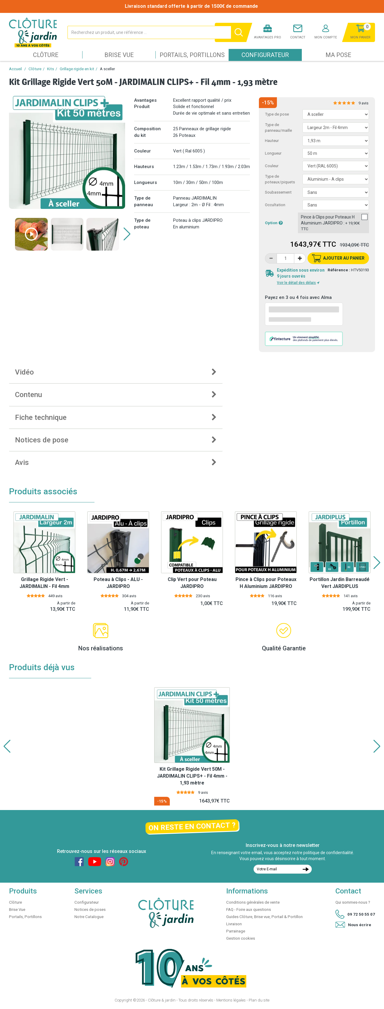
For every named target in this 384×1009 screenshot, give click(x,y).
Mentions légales (231, 1000)
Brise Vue (119, 55)
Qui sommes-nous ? (352, 902)
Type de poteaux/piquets (280, 179)
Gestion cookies (240, 938)
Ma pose (338, 55)
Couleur (271, 166)
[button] (127, 234)
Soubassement (278, 192)
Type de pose (277, 114)
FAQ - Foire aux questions (248, 909)
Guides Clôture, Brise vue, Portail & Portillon (264, 916)
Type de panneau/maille (278, 127)
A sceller (107, 69)
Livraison (234, 924)
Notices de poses (90, 909)
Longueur (273, 153)
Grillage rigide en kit (77, 69)
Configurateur (265, 55)
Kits (50, 69)
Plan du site (259, 1000)
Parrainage (235, 931)
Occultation (275, 205)
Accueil (15, 69)
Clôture (45, 55)
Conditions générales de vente (253, 902)
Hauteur (272, 140)
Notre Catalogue (89, 916)
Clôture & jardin (162, 1000)
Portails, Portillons (192, 55)
